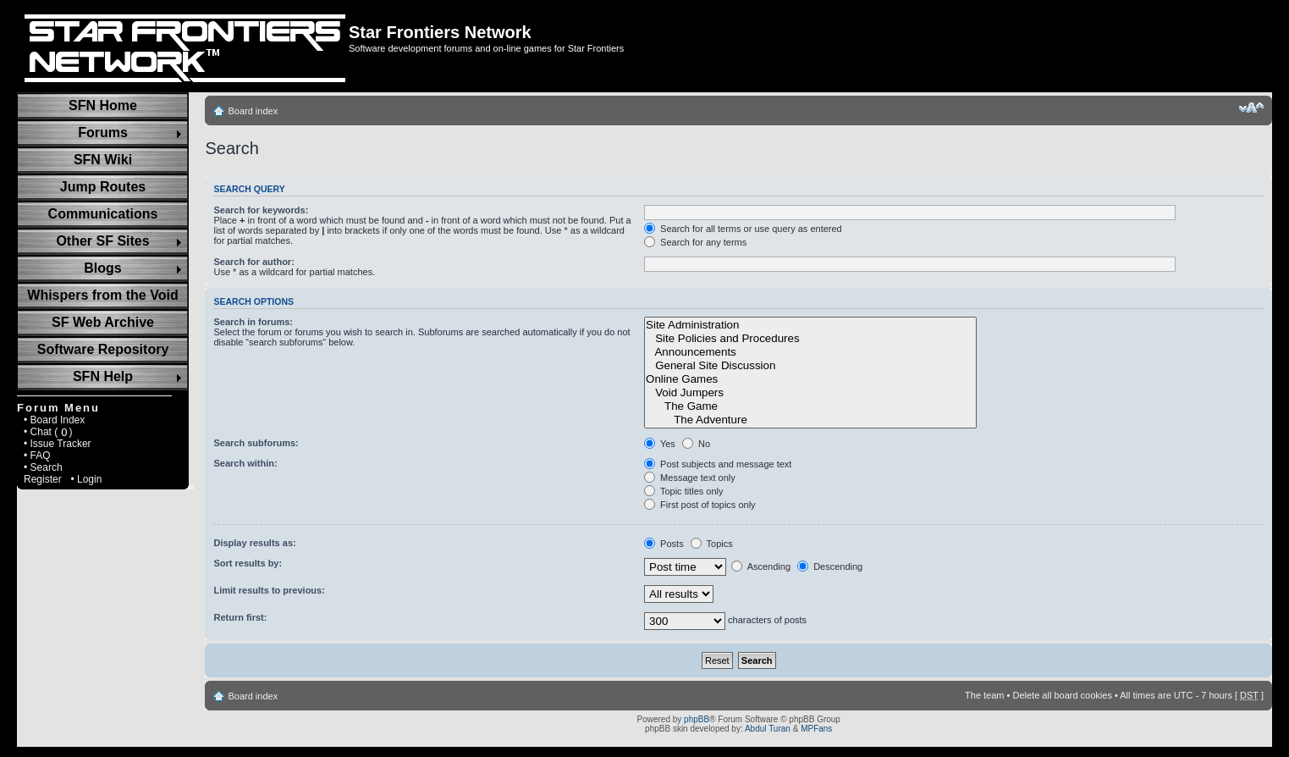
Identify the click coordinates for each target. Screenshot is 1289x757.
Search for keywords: (260, 210)
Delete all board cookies (1061, 695)
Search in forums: (253, 322)
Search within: (245, 463)
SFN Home (103, 105)
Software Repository (103, 349)
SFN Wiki (103, 159)
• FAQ (37, 455)
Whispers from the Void (102, 295)
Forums (103, 132)
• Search (43, 467)
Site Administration (810, 325)
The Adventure (810, 420)
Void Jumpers (810, 393)
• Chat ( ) (48, 432)
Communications (103, 214)
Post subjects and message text (717, 464)
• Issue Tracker (57, 444)
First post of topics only (700, 505)
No (696, 444)
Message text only (689, 477)
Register (43, 479)
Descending (829, 566)
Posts (664, 544)
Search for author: (253, 262)
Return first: (240, 617)
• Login (86, 479)
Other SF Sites (102, 241)
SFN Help (103, 376)
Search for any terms (695, 242)
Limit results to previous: (268, 590)
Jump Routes (103, 187)
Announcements (810, 352)
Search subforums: (255, 443)
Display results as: (254, 543)
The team (984, 695)
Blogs (102, 268)
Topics (712, 544)
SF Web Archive (103, 322)
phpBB (696, 719)
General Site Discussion (810, 366)
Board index (253, 111)
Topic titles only (683, 491)
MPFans (816, 728)
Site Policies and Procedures (810, 338)
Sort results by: (247, 563)
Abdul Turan (767, 728)
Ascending (760, 566)
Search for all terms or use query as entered (743, 229)
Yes (659, 444)
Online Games (810, 379)
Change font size (1251, 107)
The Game (810, 406)
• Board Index (54, 420)
